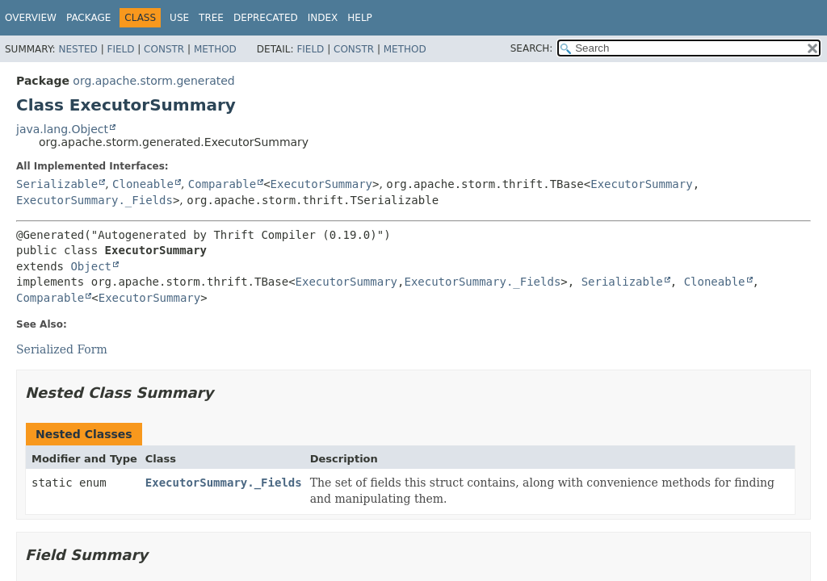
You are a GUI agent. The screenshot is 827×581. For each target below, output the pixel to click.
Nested (77, 49)
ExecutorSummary (321, 184)
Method (215, 49)
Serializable (57, 184)
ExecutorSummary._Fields (94, 200)
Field (120, 49)
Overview (31, 17)
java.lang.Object (62, 129)
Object (90, 266)
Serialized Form (61, 349)
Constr (164, 49)
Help (359, 17)
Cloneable (143, 184)
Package (88, 17)
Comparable (222, 184)
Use (179, 17)
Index (323, 17)
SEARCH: (531, 48)
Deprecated (265, 17)
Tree (211, 17)
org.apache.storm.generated (153, 80)
